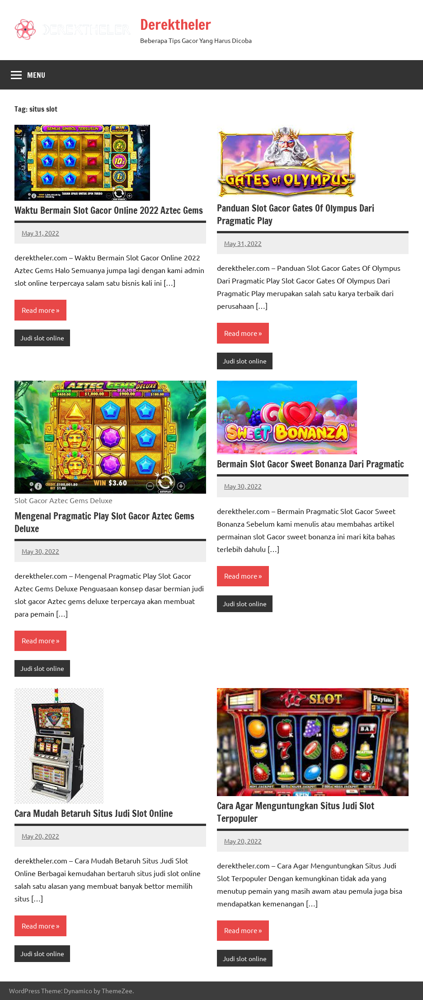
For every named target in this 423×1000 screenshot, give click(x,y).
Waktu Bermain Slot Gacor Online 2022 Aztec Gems (108, 210)
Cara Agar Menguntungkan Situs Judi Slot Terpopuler (295, 812)
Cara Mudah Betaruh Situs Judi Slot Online (93, 813)
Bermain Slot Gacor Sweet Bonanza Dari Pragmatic (310, 464)
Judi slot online (42, 338)
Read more (38, 310)
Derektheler (175, 24)
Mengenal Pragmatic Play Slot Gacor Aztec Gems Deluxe (104, 522)
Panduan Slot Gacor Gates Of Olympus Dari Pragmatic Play (295, 214)
